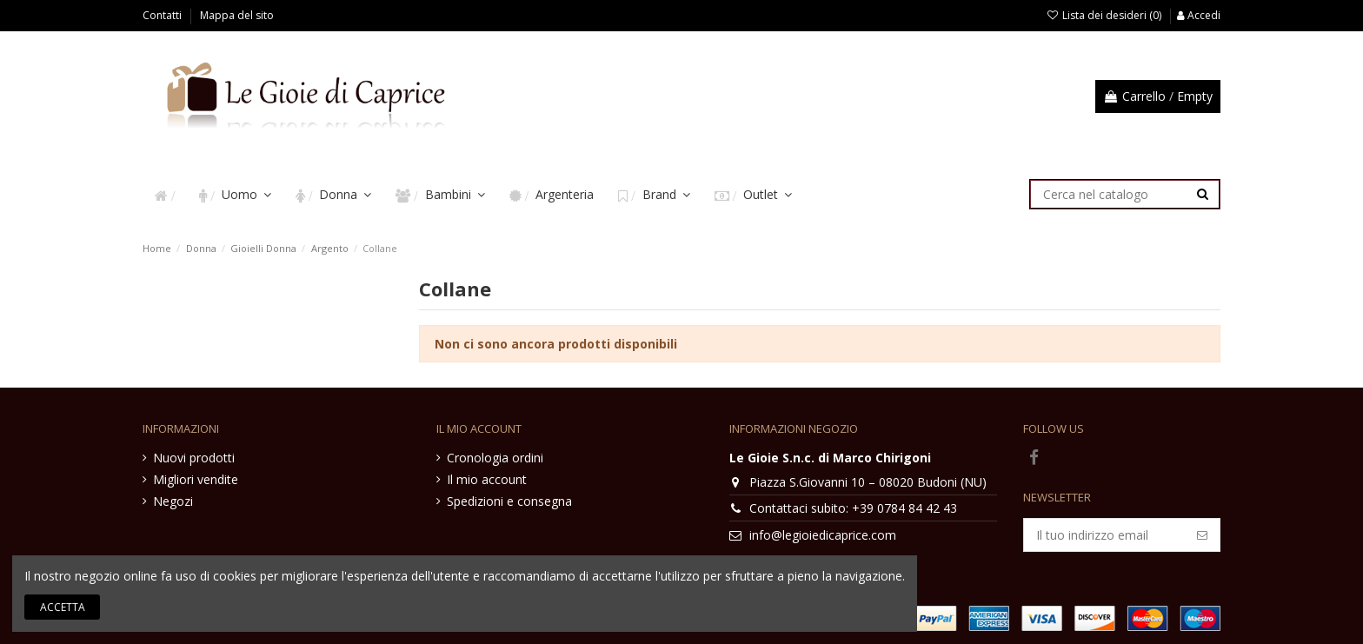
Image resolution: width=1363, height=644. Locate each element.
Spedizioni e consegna (509, 501)
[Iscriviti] (1202, 535)
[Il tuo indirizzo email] (1104, 535)
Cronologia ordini (495, 457)
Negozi (173, 501)
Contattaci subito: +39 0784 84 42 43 (853, 508)
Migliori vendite (195, 479)
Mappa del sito (237, 15)
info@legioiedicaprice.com (822, 535)
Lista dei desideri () (1105, 15)
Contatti (163, 15)
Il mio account (487, 479)
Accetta (62, 607)
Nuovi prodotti (194, 457)
